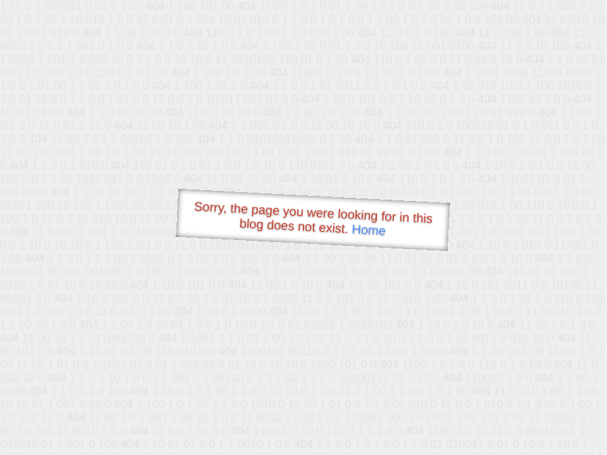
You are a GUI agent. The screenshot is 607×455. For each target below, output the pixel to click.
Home (369, 230)
